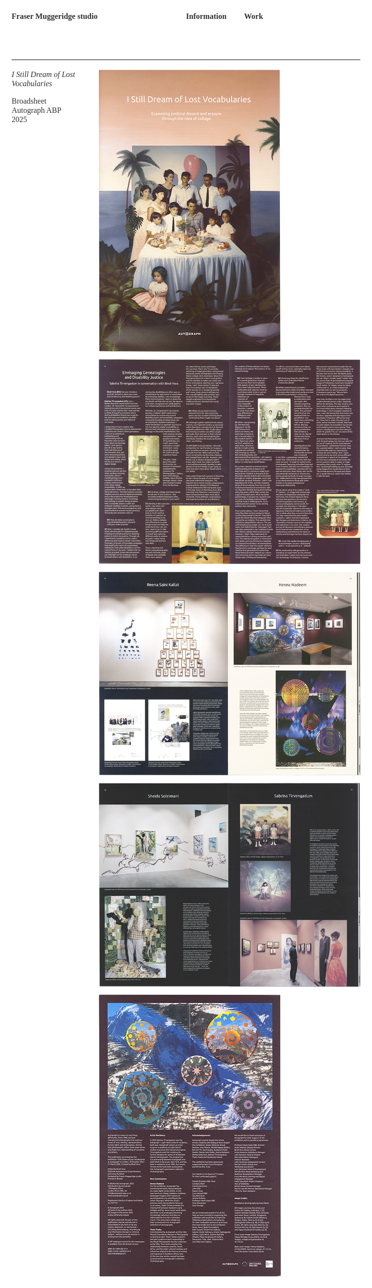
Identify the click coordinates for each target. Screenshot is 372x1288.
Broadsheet (29, 101)
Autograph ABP (37, 110)
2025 (19, 119)
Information (206, 16)
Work (253, 16)
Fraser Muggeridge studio (54, 16)
